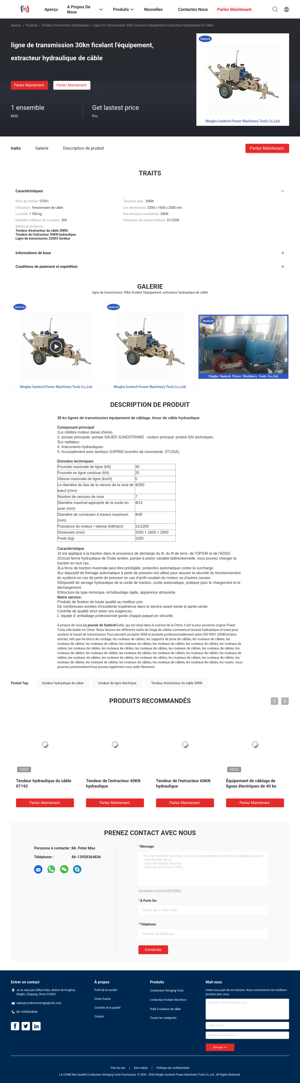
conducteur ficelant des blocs (168, 999)
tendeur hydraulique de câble (63, 683)
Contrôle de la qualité (107, 1007)
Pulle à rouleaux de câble (165, 1009)
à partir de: (148, 900)
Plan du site (118, 1068)
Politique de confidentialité (172, 1068)
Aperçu (16, 25)
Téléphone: (148, 924)
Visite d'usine (102, 999)
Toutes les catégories (163, 1018)
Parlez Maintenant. (29, 85)
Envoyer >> (220, 1047)
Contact (99, 1016)
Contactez (153, 949)
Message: (147, 846)
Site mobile (141, 1068)
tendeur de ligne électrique (117, 683)
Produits (32, 25)
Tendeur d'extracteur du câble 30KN (176, 683)
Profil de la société (105, 990)
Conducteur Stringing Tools (167, 990)
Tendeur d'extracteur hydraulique (65, 25)
